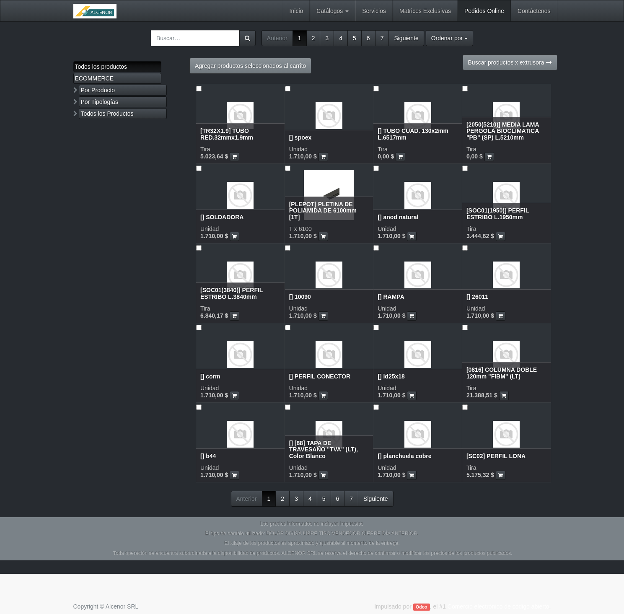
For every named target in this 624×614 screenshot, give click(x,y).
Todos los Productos (106, 113)
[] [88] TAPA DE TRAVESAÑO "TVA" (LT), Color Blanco (323, 449)
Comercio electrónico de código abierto (498, 606)
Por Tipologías (99, 101)
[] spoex (300, 137)
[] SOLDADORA (221, 217)
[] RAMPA (391, 296)
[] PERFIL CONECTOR (320, 376)
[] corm (210, 376)
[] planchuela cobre (404, 456)
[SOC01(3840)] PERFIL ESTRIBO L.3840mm (231, 293)
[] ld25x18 (391, 376)
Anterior (277, 38)
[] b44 (208, 456)
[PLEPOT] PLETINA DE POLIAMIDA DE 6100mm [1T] (323, 210)
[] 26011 (477, 296)
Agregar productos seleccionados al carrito (250, 65)
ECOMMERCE (94, 78)
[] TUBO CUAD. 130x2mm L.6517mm (413, 133)
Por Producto (97, 90)
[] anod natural (398, 217)
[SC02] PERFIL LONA (496, 456)
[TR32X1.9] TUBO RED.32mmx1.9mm (226, 133)
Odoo (421, 606)
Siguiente (406, 38)
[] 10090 (300, 296)
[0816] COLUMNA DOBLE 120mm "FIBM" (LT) (501, 372)
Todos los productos (101, 66)
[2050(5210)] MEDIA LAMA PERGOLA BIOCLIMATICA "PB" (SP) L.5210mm (502, 131)
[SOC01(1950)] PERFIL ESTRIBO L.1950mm (497, 213)
